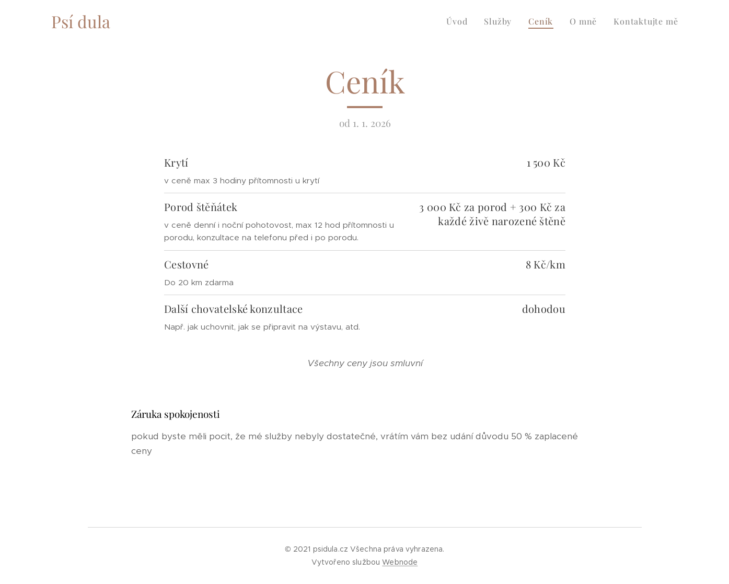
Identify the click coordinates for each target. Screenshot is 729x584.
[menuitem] (460, 21)
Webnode (400, 562)
